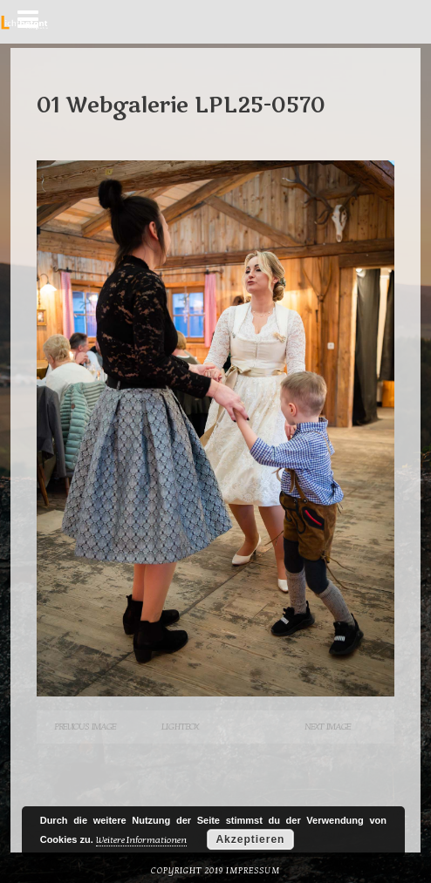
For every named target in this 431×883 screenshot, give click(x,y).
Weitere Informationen (141, 840)
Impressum (253, 871)
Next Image (327, 726)
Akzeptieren (250, 839)
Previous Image (85, 726)
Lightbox (179, 726)
